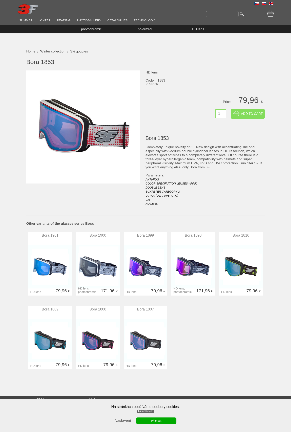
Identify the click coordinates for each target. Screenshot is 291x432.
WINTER (45, 20)
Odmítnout (145, 411)
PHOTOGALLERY (89, 20)
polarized (145, 29)
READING (64, 20)
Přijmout (156, 420)
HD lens (198, 29)
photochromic (91, 29)
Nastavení (123, 420)
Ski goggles (79, 51)
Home (30, 51)
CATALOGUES (117, 20)
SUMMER (26, 20)
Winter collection (52, 51)
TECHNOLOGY (144, 20)
